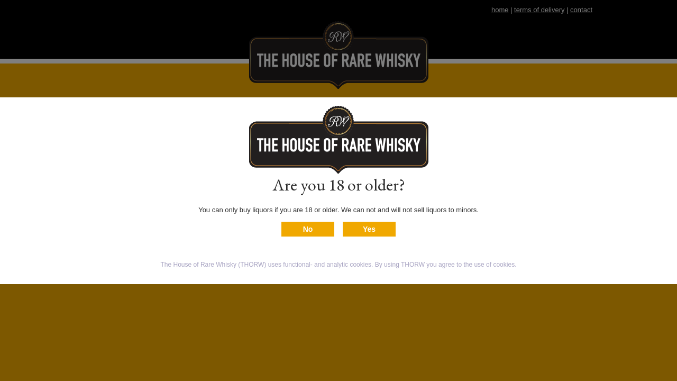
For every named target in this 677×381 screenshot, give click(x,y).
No (308, 229)
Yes (369, 229)
